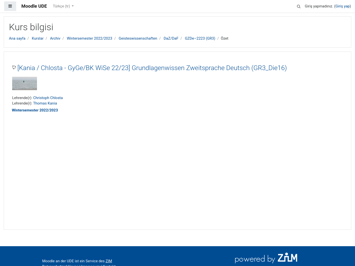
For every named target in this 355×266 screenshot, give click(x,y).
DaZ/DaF (171, 38)
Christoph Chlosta (48, 98)
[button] (299, 5)
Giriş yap (342, 6)
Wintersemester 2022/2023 (89, 38)
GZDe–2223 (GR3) (200, 38)
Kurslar (37, 38)
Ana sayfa (17, 38)
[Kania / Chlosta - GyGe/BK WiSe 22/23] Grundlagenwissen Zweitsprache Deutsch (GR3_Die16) (152, 68)
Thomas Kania (45, 103)
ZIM (109, 261)
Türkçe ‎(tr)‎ (62, 6)
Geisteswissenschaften (138, 38)
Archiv (55, 38)
